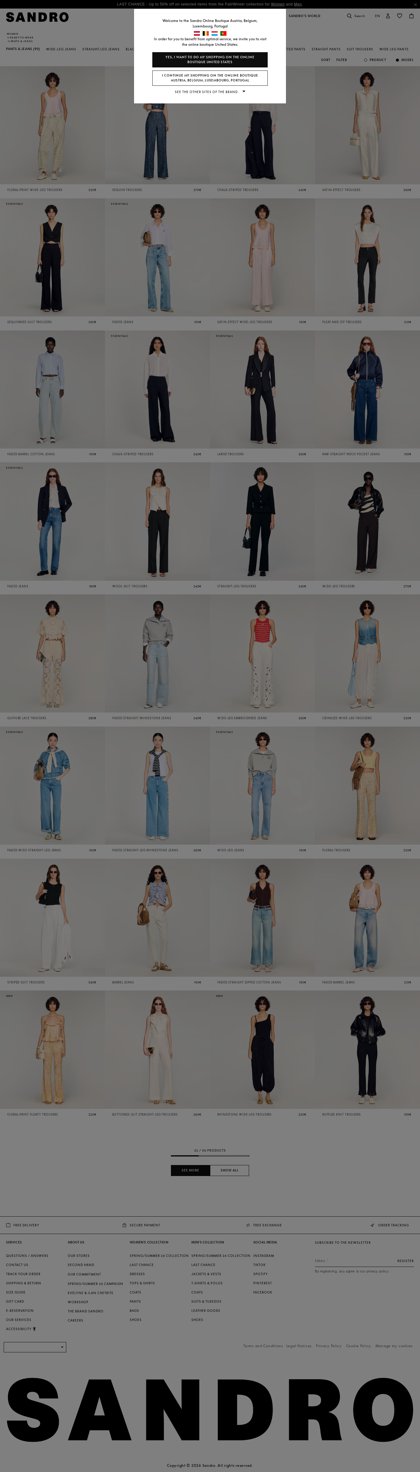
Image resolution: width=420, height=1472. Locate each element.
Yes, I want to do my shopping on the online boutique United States (210, 59)
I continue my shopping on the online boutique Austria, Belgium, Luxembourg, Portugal (210, 78)
